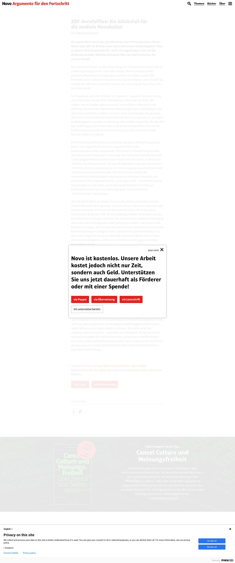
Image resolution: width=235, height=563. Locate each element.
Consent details (11, 553)
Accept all (212, 541)
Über (222, 3)
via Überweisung (104, 299)
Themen (199, 3)
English (8, 529)
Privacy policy (29, 553)
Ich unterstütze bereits (87, 309)
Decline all (212, 547)
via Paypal (80, 299)
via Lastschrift (131, 299)
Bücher (211, 3)
